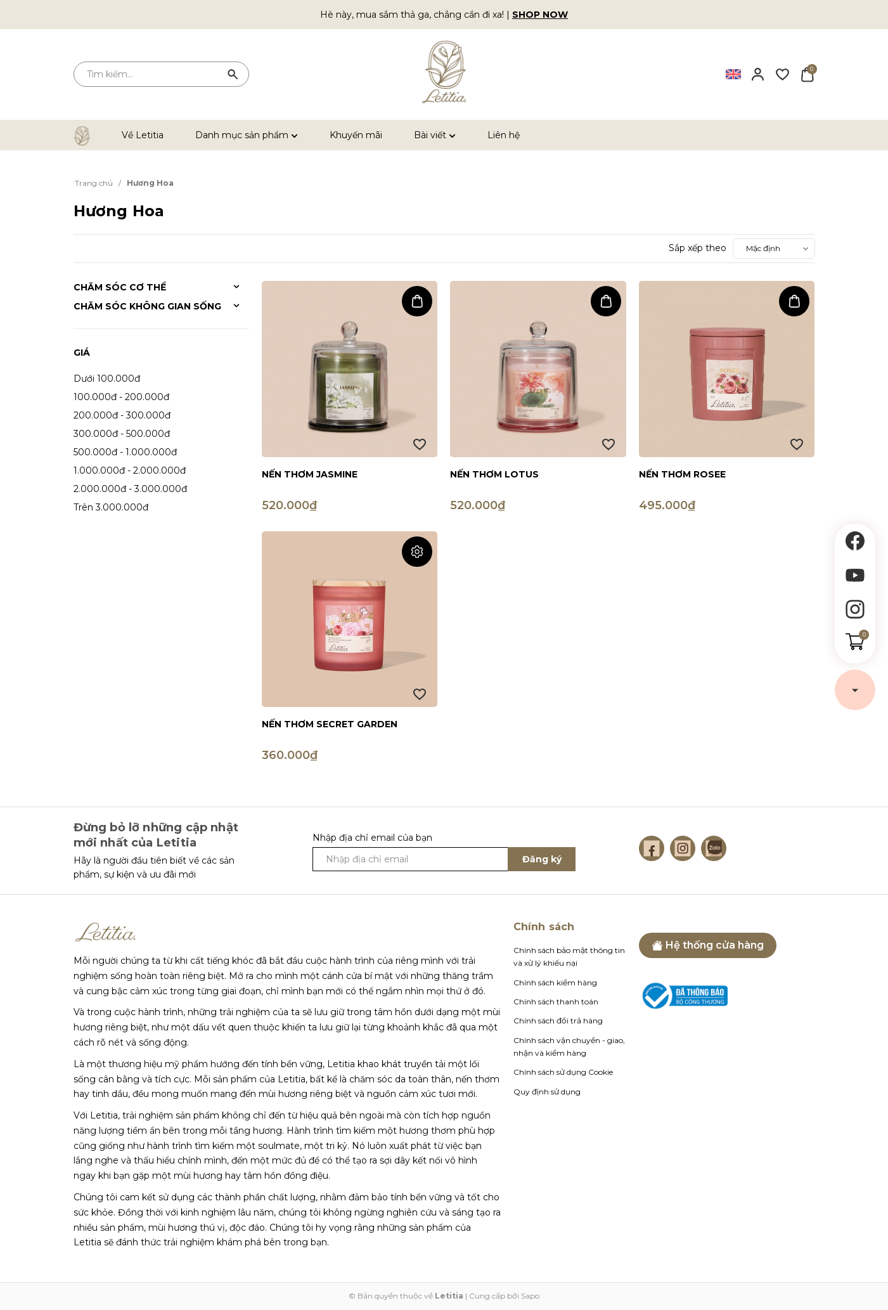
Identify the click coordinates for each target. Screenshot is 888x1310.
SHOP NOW (540, 14)
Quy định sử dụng (547, 1091)
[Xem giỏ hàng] (807, 73)
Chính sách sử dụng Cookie (563, 1072)
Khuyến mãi (356, 135)
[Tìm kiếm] (233, 74)
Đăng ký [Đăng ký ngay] (542, 859)
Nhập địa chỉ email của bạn (372, 837)
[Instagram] (682, 848)
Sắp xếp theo (697, 248)
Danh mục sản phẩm (246, 135)
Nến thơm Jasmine (309, 474)
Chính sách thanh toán (555, 1001)
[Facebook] (651, 848)
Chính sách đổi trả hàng (558, 1020)
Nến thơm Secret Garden (329, 724)
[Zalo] (713, 848)
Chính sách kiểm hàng (555, 982)
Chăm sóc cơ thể (120, 287)
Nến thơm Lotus (494, 474)
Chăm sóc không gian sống (147, 306)
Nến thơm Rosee (682, 474)
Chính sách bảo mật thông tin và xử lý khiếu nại (569, 956)
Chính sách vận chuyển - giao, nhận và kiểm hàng (569, 1046)
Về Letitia (143, 135)
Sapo (530, 1295)
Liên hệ (503, 135)
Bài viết (435, 135)
